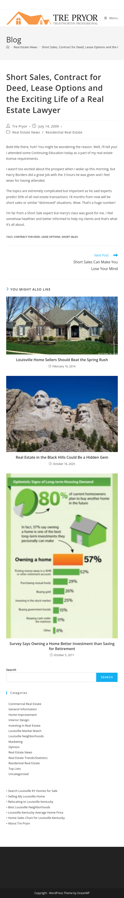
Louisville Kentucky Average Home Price (35, 812)
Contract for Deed (27, 236)
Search (11, 670)
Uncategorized (18, 774)
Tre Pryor (20, 126)
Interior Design (18, 720)
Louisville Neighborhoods (26, 736)
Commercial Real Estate (24, 704)
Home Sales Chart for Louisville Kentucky (36, 818)
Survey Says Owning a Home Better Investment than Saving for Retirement (61, 646)
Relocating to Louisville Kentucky (30, 802)
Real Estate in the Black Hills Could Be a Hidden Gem (62, 457)
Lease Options (50, 236)
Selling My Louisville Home (26, 796)
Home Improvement (22, 715)
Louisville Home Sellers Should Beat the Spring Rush (62, 359)
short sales (70, 236)
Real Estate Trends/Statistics (28, 758)
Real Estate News (26, 132)
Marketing (15, 742)
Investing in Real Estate (24, 725)
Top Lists (14, 769)
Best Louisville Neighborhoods (29, 807)
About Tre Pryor (19, 823)
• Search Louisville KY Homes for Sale (31, 791)
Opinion (14, 747)
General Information (22, 709)
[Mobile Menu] (111, 18)
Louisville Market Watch (25, 731)
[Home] (7, 47)
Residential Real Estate (64, 132)
